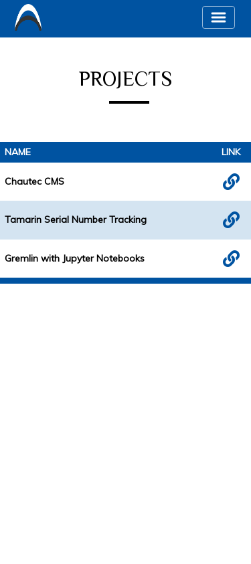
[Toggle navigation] (218, 17)
